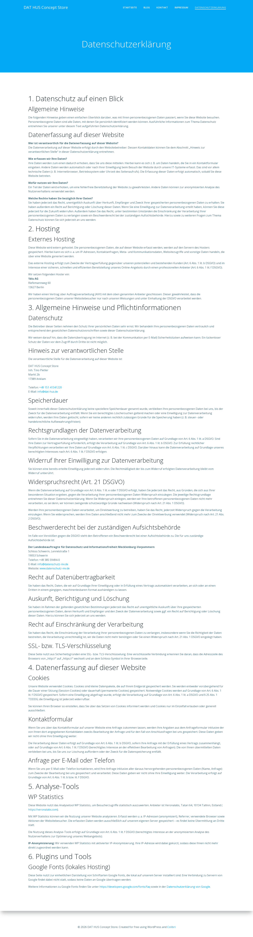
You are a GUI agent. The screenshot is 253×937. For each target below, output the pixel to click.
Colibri (171, 927)
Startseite (130, 7)
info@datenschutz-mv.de (53, 570)
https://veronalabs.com (43, 815)
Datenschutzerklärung (210, 7)
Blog (147, 7)
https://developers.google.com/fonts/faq (125, 892)
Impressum (181, 7)
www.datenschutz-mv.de (55, 574)
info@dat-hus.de (48, 397)
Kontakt (162, 7)
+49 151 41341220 (51, 393)
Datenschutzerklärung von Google (188, 892)
